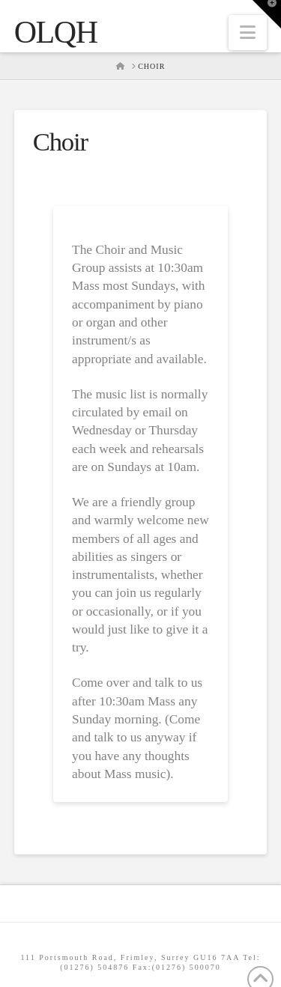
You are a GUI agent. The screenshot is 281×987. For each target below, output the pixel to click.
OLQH (55, 32)
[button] (248, 32)
